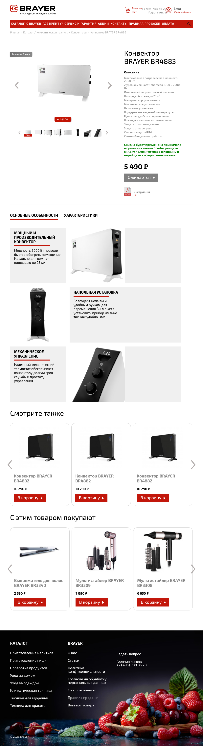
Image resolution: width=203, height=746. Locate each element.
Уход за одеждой (24, 683)
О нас (72, 653)
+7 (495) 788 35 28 (132, 665)
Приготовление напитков (31, 653)
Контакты (118, 23)
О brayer (33, 23)
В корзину (27, 497)
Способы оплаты (81, 690)
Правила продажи (144, 23)
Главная (15, 32)
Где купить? (53, 23)
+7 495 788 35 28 (154, 8)
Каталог (18, 23)
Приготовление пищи (28, 660)
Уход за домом (22, 675)
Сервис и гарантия (80, 23)
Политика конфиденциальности (86, 670)
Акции (103, 23)
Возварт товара (81, 705)
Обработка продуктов (28, 668)
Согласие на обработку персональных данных (87, 681)
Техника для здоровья (29, 698)
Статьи (73, 660)
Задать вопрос (129, 654)
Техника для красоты (28, 705)
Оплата (168, 23)
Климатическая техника (52, 32)
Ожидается (139, 177)
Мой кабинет (183, 12)
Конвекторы (79, 32)
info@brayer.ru (156, 12)
